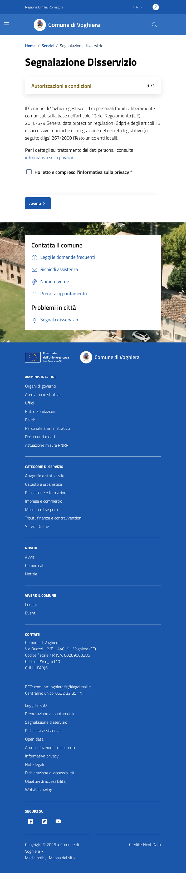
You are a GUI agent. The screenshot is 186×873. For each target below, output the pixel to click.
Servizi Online (37, 526)
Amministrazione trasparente (50, 747)
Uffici (29, 403)
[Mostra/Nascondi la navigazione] (6, 24)
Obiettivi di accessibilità (45, 781)
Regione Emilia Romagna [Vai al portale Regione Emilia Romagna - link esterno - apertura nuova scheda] (44, 7)
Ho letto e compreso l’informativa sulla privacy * (83, 172)
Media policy (36, 858)
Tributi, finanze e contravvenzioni (53, 518)
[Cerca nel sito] (154, 24)
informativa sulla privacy (49, 157)
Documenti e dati (40, 436)
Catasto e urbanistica (43, 484)
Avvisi (30, 557)
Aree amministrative (43, 394)
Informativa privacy (42, 756)
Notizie (31, 574)
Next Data (152, 844)
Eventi (30, 613)
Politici (30, 420)
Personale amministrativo (47, 428)
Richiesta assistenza (43, 730)
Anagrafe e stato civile (44, 476)
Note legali (34, 764)
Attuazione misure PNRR (46, 445)
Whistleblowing (38, 789)
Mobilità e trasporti (41, 509)
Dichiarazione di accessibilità (49, 773)
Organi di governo (40, 386)
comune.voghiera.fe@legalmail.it (62, 687)
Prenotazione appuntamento (50, 713)
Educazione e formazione (46, 492)
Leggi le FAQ (36, 705)
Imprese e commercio (43, 501)
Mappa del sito (62, 858)
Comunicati (35, 565)
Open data (34, 739)
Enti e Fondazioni (40, 411)
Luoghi (31, 604)
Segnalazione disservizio (46, 722)
